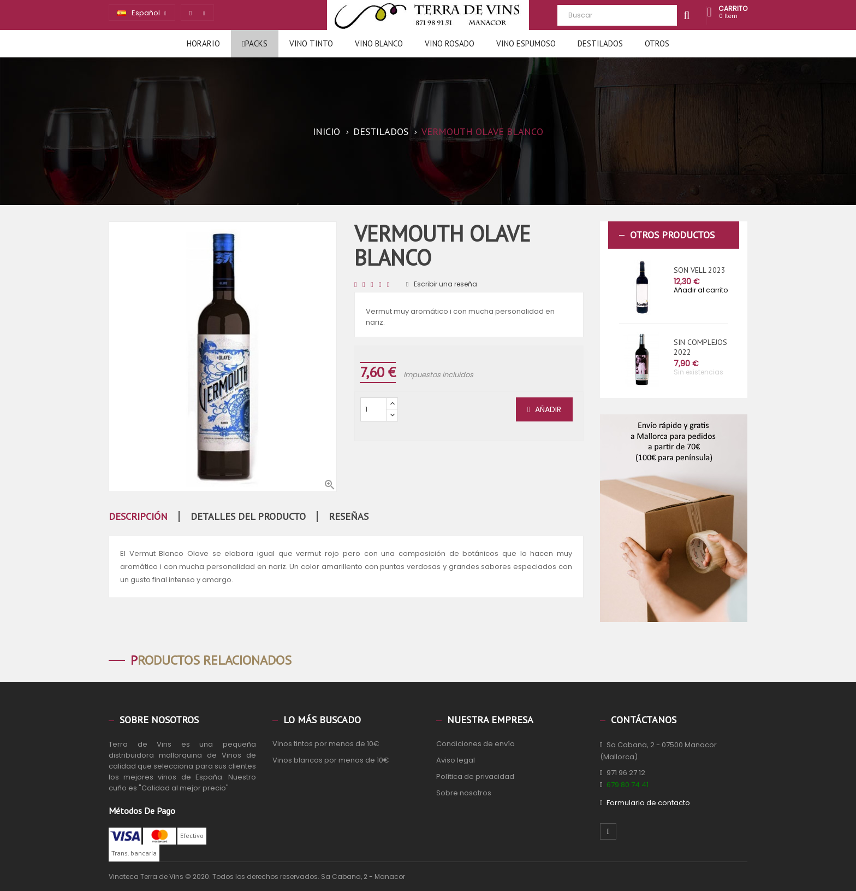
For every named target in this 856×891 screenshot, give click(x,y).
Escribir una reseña (441, 284)
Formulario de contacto (648, 803)
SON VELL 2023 (700, 270)
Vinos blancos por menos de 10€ (330, 760)
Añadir (544, 409)
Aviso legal (455, 760)
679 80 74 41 (628, 784)
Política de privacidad (475, 776)
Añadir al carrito (701, 290)
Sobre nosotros (463, 793)
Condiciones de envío (475, 743)
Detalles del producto (248, 516)
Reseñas (348, 516)
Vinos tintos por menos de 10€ (325, 743)
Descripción (138, 516)
